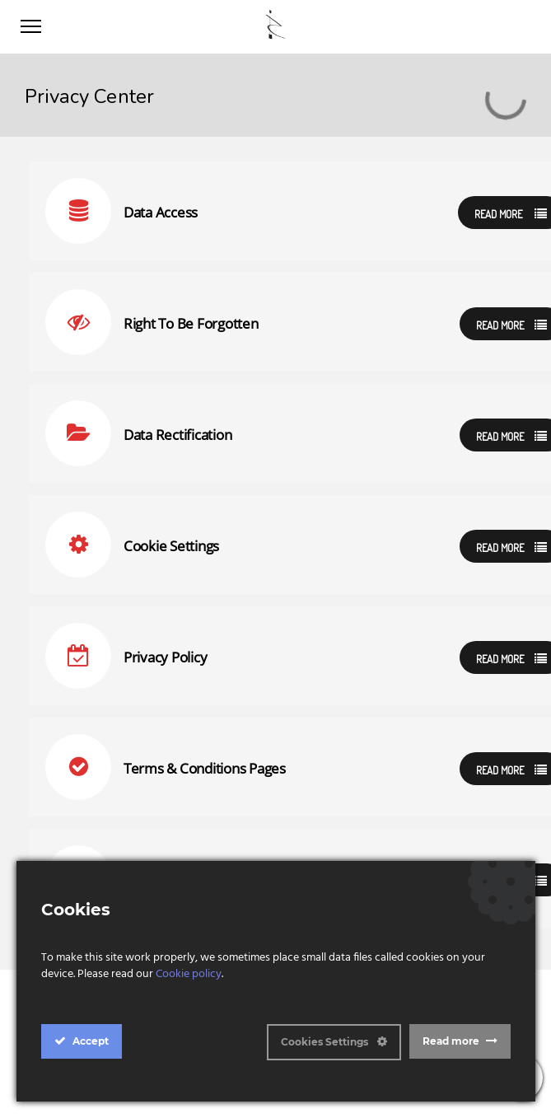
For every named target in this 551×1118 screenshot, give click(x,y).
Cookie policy (189, 974)
